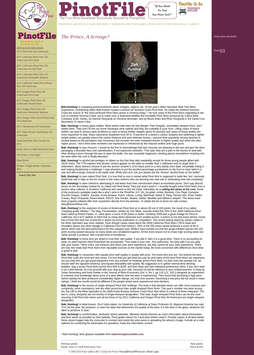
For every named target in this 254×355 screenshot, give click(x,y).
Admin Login (153, 352)
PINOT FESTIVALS (176, 24)
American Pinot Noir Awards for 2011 (33, 142)
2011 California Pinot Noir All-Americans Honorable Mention (32, 76)
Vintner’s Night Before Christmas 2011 (34, 167)
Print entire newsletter (225, 36)
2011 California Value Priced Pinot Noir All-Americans (34, 85)
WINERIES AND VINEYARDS (128, 24)
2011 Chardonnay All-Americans (33, 126)
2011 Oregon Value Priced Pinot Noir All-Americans (36, 119)
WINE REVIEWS (99, 24)
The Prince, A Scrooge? (28, 154)
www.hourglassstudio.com (127, 334)
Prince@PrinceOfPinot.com (132, 352)
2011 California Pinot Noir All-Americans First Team (32, 58)
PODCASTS (155, 24)
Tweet (217, 50)
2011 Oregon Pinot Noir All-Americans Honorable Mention (32, 111)
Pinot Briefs (23, 160)
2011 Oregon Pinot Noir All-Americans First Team (31, 93)
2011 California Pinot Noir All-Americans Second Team (32, 67)
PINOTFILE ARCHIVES (72, 24)
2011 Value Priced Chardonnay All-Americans (35, 133)
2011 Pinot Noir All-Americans (33, 51)
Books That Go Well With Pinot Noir (35, 149)
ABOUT (194, 24)
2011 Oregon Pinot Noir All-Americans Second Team (31, 102)
